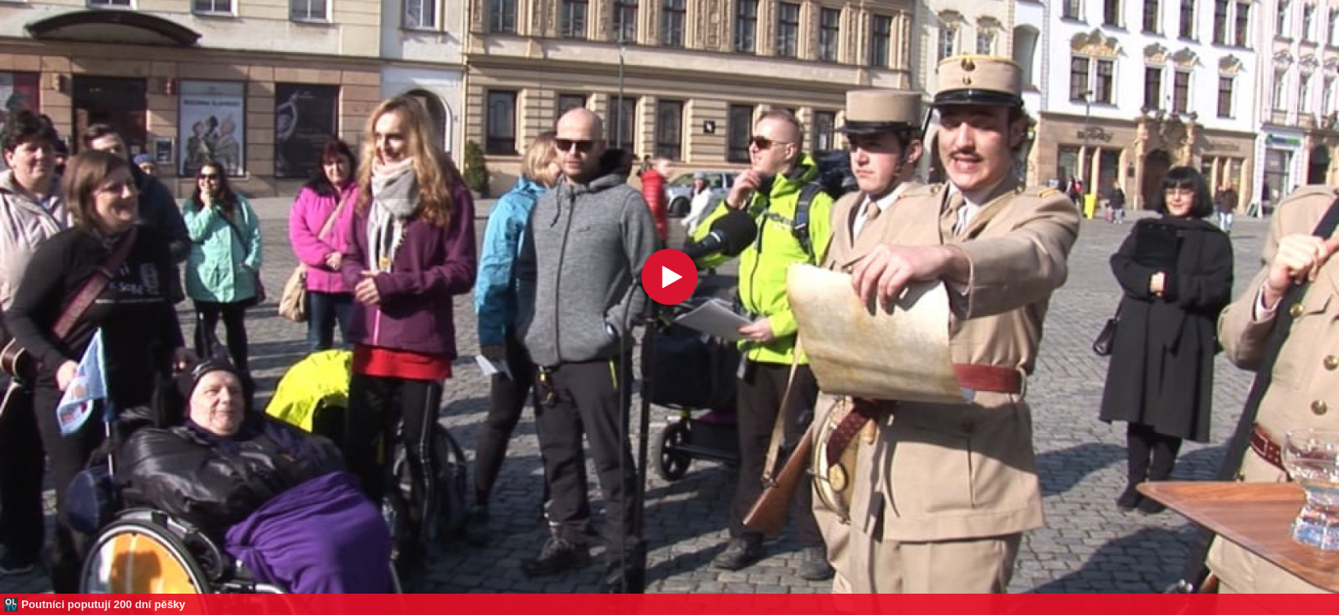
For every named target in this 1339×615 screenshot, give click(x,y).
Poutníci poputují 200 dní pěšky (103, 604)
